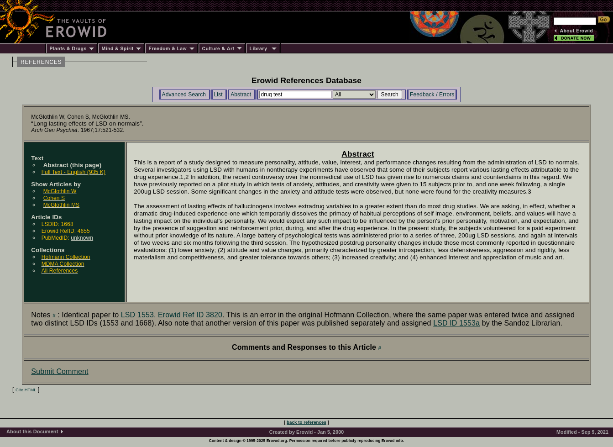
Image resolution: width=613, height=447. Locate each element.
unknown (82, 238)
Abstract (241, 94)
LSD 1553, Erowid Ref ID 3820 (171, 315)
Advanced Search (184, 94)
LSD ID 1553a (456, 323)
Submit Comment (59, 371)
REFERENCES (41, 62)
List (218, 94)
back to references (306, 422)
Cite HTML (26, 390)
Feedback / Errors (432, 94)
